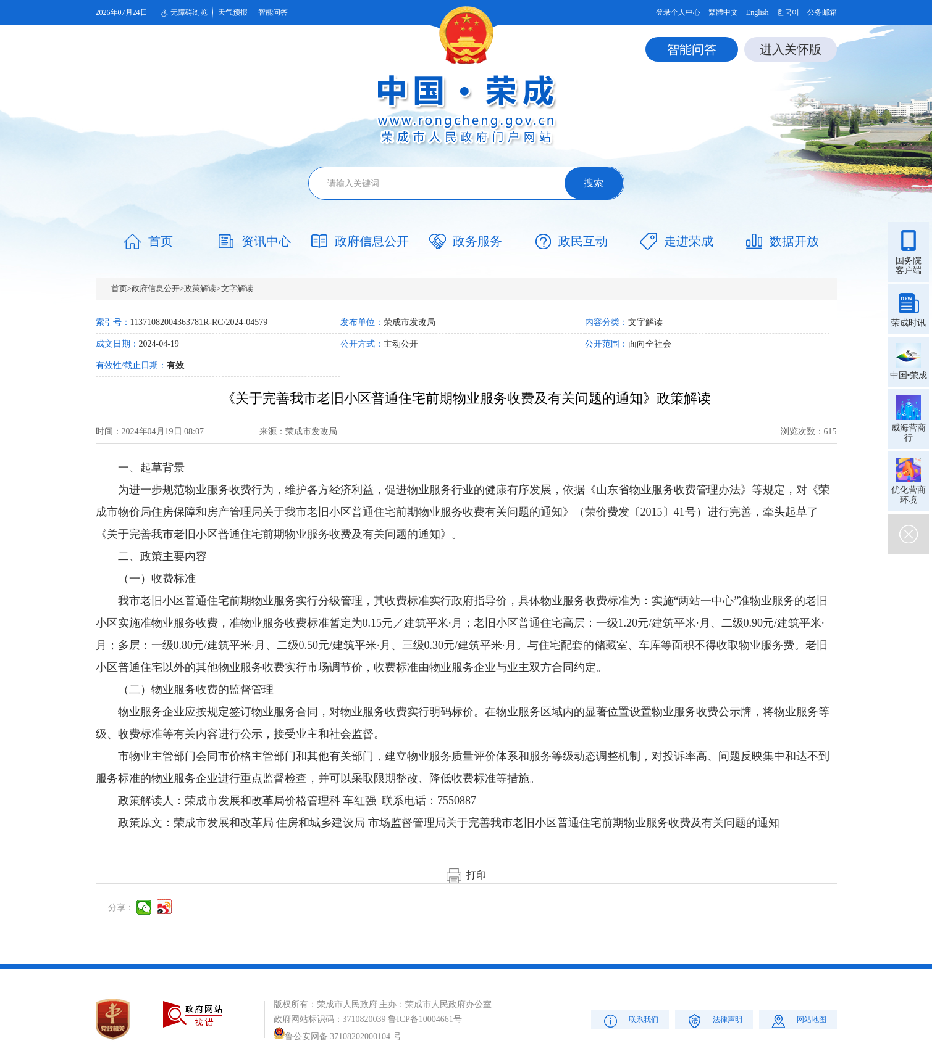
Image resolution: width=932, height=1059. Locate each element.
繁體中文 (723, 12)
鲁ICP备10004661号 (425, 1019)
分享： (121, 907)
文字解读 (237, 288)
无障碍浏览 (183, 13)
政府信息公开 (156, 288)
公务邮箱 (822, 12)
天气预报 (233, 12)
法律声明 (713, 1020)
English (757, 12)
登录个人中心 (678, 12)
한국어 (788, 12)
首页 (119, 288)
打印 (466, 875)
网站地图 (797, 1020)
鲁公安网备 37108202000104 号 (337, 1036)
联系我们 (629, 1020)
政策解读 (200, 288)
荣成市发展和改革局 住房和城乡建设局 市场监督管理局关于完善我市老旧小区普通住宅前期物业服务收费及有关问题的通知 (476, 823)
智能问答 (273, 12)
